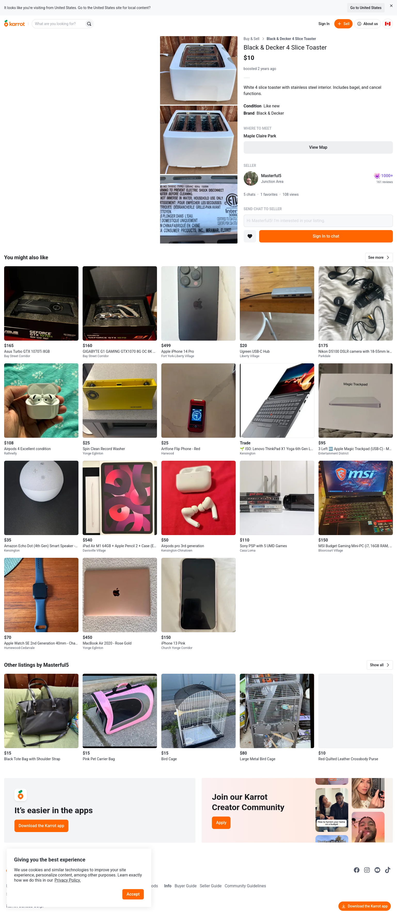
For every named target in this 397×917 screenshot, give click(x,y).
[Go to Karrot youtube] (377, 870)
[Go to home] (14, 24)
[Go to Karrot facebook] (357, 870)
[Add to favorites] (250, 236)
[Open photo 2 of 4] (198, 70)
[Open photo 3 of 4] (198, 140)
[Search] (89, 23)
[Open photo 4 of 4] (198, 209)
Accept (134, 891)
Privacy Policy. (70, 877)
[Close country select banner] (391, 5)
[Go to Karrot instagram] (367, 870)
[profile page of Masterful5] (251, 178)
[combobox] (58, 23)
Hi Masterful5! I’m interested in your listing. (318, 221)
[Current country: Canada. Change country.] (388, 24)
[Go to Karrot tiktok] (388, 870)
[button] (379, 257)
